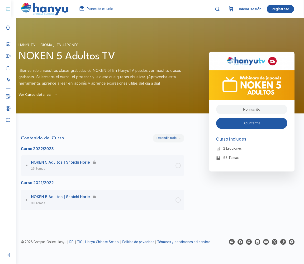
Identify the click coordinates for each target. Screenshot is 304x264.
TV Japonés (70, 45)
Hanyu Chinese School (107, 242)
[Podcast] (8, 80)
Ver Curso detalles (40, 95)
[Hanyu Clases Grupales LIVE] (8, 56)
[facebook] (240, 242)
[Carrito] (231, 9)
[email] (232, 242)
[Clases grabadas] (8, 68)
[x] (274, 242)
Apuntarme (251, 123)
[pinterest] (291, 242)
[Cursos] (8, 44)
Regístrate (281, 9)
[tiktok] (283, 242)
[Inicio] (8, 28)
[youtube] (266, 242)
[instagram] (249, 242)
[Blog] (8, 97)
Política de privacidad (143, 242)
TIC (85, 242)
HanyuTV (30, 45)
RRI (76, 242)
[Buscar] (218, 9)
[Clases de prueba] (8, 108)
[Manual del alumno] (8, 120)
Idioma (49, 45)
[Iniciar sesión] (8, 255)
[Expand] (31, 165)
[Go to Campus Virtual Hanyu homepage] (49, 8)
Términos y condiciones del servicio (188, 242)
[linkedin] (257, 242)
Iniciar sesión (250, 9)
